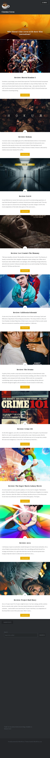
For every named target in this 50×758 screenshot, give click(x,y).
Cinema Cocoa (8, 12)
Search (6, 632)
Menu (45, 2)
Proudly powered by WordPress (16, 741)
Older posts (7, 622)
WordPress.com (38, 741)
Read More (25, 95)
